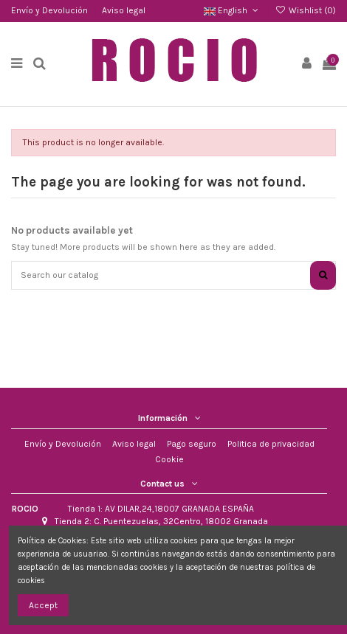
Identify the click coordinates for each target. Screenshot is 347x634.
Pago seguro (191, 444)
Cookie (169, 459)
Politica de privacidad (271, 444)
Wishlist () (305, 10)
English (232, 10)
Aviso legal (123, 10)
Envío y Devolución (50, 10)
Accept (43, 605)
